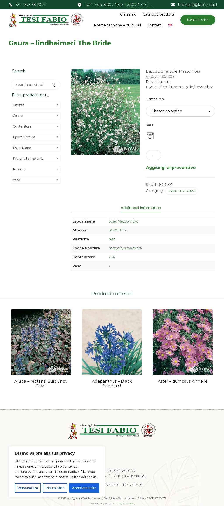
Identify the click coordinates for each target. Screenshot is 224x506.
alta (112, 239)
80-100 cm (118, 230)
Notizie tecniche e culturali (117, 25)
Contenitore (155, 99)
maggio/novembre (125, 248)
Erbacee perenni (182, 191)
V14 (112, 257)
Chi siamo (128, 14)
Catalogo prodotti (158, 14)
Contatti (154, 25)
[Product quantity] (153, 155)
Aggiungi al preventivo (171, 167)
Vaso (149, 124)
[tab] (143, 208)
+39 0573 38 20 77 (31, 5)
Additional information (141, 208)
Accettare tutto (84, 488)
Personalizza (28, 488)
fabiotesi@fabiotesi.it (197, 5)
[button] (197, 20)
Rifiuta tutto (55, 488)
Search (53, 85)
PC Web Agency (125, 503)
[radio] (150, 136)
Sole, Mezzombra (124, 221)
